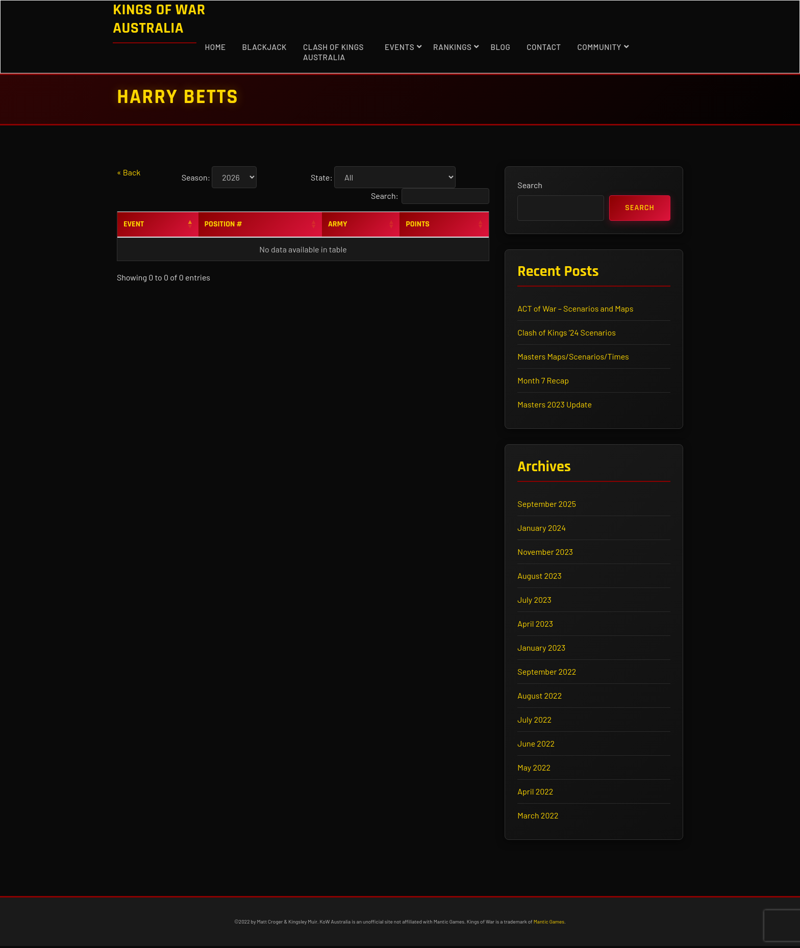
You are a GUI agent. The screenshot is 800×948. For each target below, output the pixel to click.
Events (399, 47)
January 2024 (542, 529)
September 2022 (547, 673)
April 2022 (536, 793)
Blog (500, 47)
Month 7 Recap (543, 381)
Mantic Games (549, 923)
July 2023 (535, 601)
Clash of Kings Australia (333, 52)
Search (530, 185)
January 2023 (542, 649)
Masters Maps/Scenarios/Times (573, 357)
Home (215, 47)
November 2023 (545, 553)
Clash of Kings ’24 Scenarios (567, 333)
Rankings (452, 47)
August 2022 (540, 697)
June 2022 (536, 745)
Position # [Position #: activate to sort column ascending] (223, 224)
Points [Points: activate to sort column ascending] (418, 224)
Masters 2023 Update (555, 405)
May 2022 (534, 769)
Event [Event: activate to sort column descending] (133, 224)
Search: (430, 196)
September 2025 (547, 505)
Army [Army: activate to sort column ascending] (337, 224)
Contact (544, 47)
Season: (196, 177)
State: (322, 177)
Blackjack (264, 47)
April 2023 (536, 625)
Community (599, 47)
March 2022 (538, 817)
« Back (128, 172)
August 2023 (540, 577)
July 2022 (535, 721)
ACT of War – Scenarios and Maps (576, 309)
